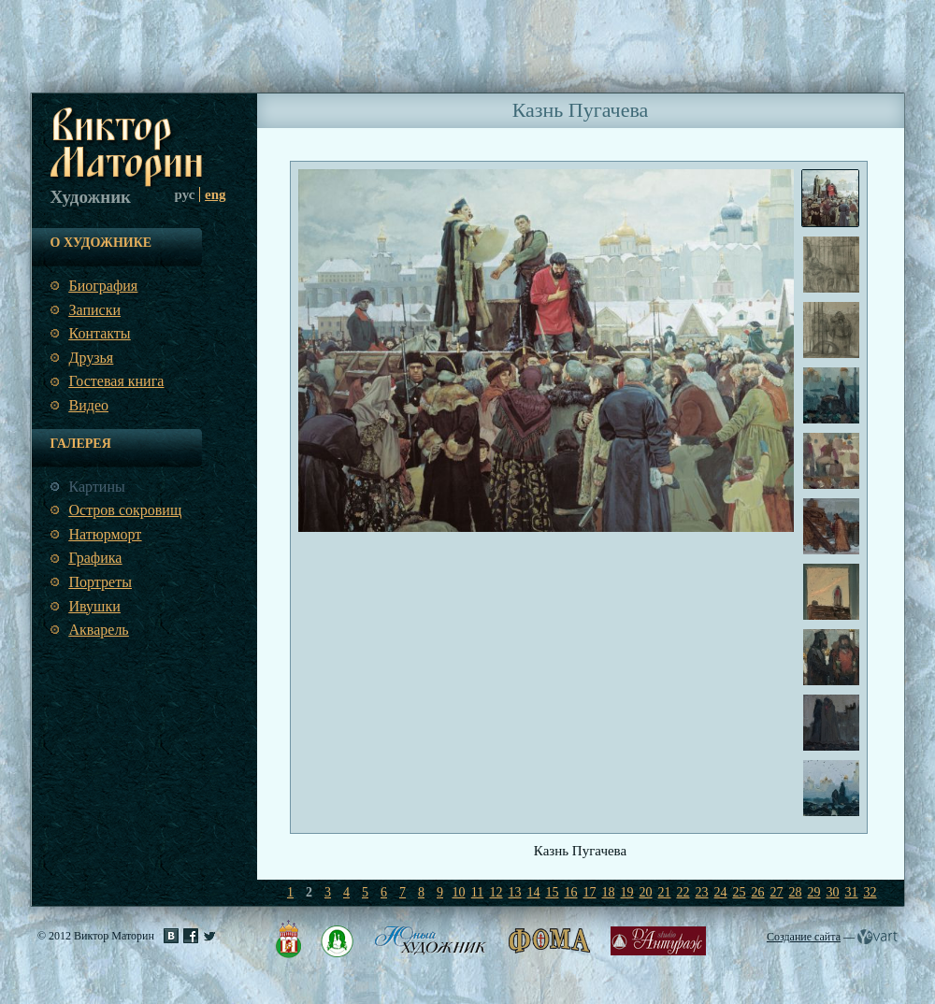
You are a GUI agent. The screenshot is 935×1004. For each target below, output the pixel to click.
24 (720, 892)
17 (590, 892)
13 (515, 892)
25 (739, 892)
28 (795, 892)
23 (702, 892)
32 (870, 892)
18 (608, 892)
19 (627, 892)
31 (851, 892)
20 (646, 892)
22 (683, 892)
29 (814, 892)
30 (833, 892)
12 (496, 892)
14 (533, 892)
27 (777, 892)
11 (477, 892)
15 (552, 892)
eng (215, 194)
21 (664, 892)
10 (459, 892)
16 (571, 892)
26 (758, 892)
